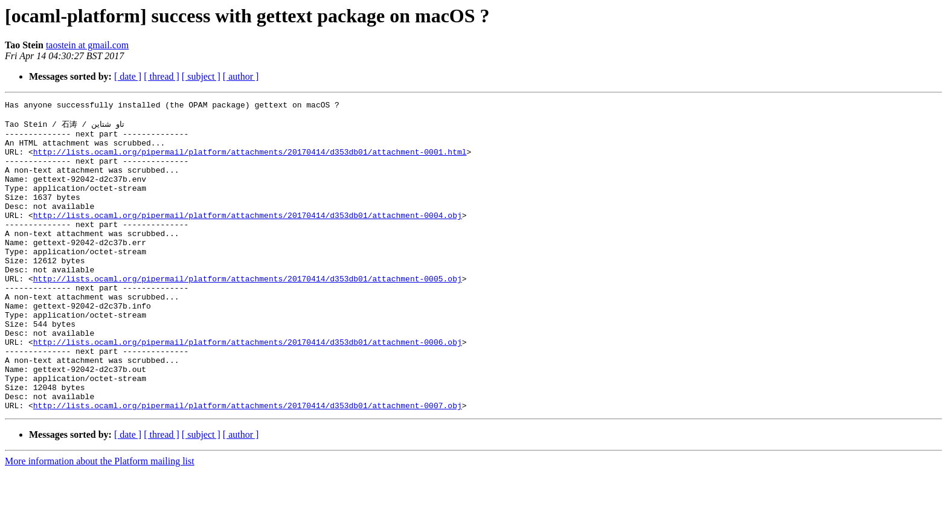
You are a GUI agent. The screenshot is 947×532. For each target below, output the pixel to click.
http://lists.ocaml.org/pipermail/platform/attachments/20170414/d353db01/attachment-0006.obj (247, 389)
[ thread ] (161, 76)
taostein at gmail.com (87, 45)
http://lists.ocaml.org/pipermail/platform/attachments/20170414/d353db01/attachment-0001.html (250, 161)
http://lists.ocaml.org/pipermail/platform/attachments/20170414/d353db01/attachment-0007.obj (247, 465)
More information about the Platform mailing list (99, 521)
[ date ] (127, 76)
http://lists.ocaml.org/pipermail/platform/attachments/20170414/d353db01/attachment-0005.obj (247, 313)
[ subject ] (201, 76)
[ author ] (241, 76)
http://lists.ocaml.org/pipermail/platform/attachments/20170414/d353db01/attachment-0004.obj (247, 237)
